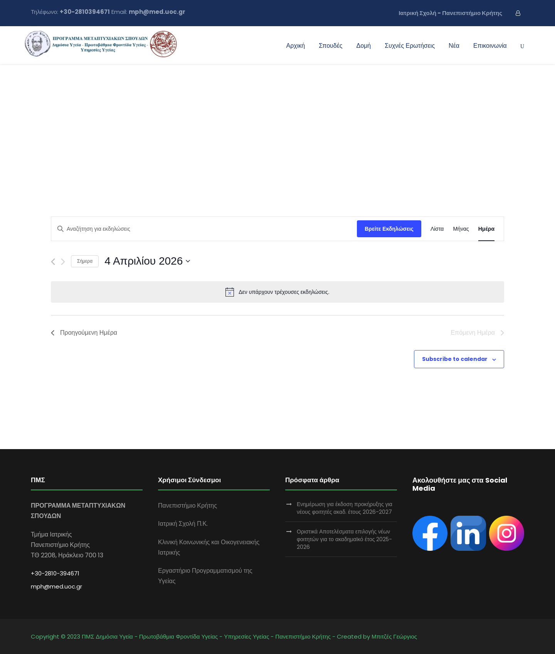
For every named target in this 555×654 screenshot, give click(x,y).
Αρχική (295, 45)
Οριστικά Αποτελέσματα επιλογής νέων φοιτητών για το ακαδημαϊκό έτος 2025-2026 (344, 539)
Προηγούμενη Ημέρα (84, 332)
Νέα (454, 45)
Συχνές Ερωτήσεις (410, 45)
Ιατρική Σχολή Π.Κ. (183, 523)
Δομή (364, 45)
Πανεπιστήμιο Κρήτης (187, 505)
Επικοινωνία (490, 45)
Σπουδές (330, 45)
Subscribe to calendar (455, 359)
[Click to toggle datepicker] (147, 261)
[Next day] (63, 261)
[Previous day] (53, 261)
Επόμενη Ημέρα (477, 332)
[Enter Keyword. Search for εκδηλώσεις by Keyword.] (204, 229)
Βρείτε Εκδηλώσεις (389, 229)
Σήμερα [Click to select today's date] (84, 261)
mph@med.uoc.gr (56, 586)
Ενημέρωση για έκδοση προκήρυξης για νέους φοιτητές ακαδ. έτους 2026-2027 (344, 508)
